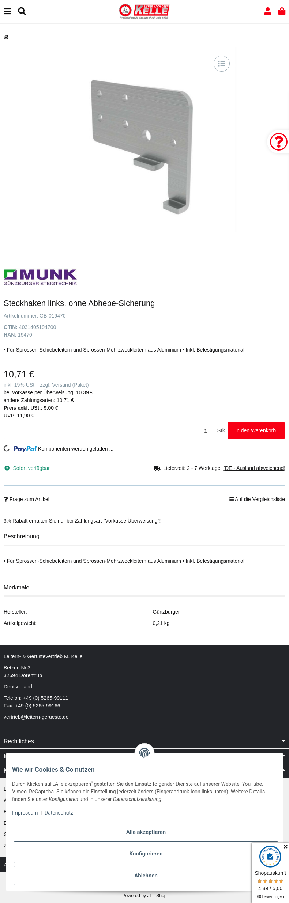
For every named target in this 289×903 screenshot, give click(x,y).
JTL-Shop (156, 895)
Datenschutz (59, 813)
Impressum (25, 813)
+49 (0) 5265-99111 (45, 698)
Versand (62, 385)
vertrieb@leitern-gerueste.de (36, 717)
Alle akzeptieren (146, 832)
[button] (267, 11)
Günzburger (166, 612)
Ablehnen (146, 875)
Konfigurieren (145, 853)
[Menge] (109, 430)
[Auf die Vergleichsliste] (222, 64)
